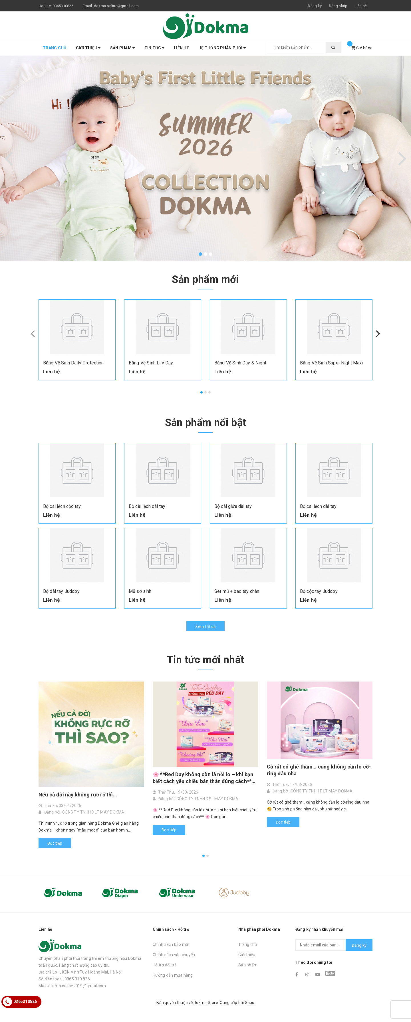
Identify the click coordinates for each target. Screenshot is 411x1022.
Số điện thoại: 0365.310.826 (64, 979)
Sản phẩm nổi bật (205, 423)
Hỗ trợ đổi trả (165, 965)
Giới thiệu (88, 48)
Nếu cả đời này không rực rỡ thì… (78, 795)
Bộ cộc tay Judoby (319, 591)
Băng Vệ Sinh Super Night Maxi (331, 363)
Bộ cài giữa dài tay (233, 506)
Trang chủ (54, 48)
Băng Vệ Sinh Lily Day (151, 363)
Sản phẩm (122, 48)
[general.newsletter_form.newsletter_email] (333, 945)
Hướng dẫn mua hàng (173, 975)
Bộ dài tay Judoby (61, 591)
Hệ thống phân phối (222, 48)
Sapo (250, 1002)
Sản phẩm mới (205, 279)
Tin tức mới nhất (205, 660)
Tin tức (154, 48)
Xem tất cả (205, 626)
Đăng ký (359, 945)
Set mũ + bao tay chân (236, 591)
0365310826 (63, 6)
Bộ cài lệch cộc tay (62, 506)
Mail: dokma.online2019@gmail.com (72, 986)
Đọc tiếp (54, 843)
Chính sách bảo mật (171, 944)
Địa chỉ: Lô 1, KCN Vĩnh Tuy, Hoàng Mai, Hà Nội (80, 972)
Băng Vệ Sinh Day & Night (240, 363)
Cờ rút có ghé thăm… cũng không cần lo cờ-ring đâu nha (319, 770)
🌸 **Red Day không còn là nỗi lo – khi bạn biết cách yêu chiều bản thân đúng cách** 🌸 (203, 778)
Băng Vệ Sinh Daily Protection (73, 363)
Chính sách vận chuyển (174, 954)
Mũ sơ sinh (140, 591)
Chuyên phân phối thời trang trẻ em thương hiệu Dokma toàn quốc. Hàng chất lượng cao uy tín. (90, 962)
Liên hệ (360, 6)
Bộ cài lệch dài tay (147, 506)
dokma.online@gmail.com (116, 6)
